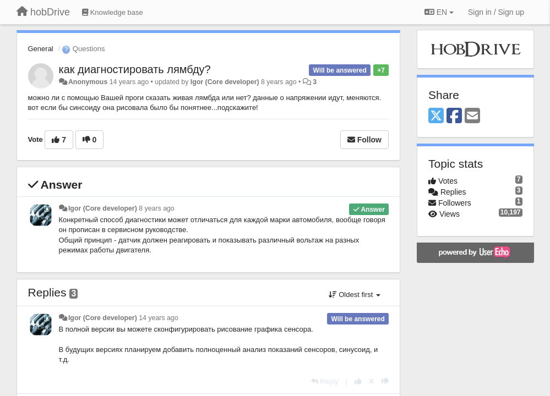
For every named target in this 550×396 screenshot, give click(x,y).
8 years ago (157, 208)
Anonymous (87, 82)
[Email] (472, 116)
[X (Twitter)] (436, 116)
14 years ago (158, 318)
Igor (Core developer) (224, 82)
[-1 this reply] (385, 381)
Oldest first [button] (354, 294)
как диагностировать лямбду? (135, 69)
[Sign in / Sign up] (496, 12)
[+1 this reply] (358, 381)
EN (439, 12)
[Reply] (325, 381)
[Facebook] (454, 116)
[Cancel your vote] (371, 381)
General (40, 49)
